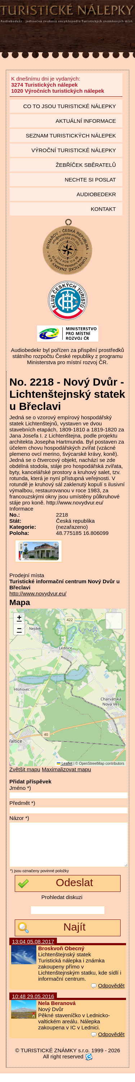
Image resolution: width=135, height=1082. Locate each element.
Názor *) (19, 818)
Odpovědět (108, 994)
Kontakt (103, 209)
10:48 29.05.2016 (33, 1005)
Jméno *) (20, 788)
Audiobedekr (96, 194)
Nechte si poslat (90, 180)
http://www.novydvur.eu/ (37, 593)
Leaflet (64, 763)
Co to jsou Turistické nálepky (69, 106)
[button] (19, 618)
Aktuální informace (85, 121)
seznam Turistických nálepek (71, 135)
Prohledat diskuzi (61, 906)
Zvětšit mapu (24, 769)
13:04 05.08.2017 (33, 950)
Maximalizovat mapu (66, 769)
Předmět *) (22, 803)
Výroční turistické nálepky (73, 150)
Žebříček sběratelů (86, 165)
